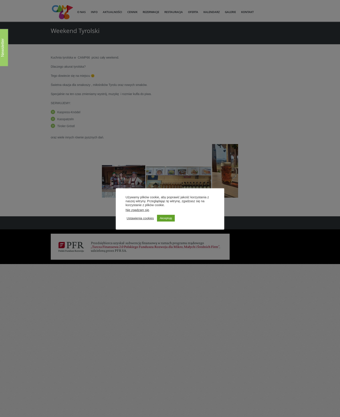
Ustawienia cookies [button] (140, 218)
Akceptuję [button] (166, 218)
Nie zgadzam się (137, 210)
